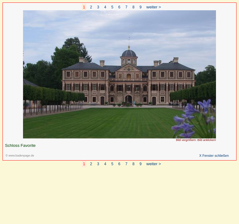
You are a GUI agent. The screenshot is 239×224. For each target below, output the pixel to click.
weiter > (153, 7)
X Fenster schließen (214, 155)
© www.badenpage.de (20, 155)
